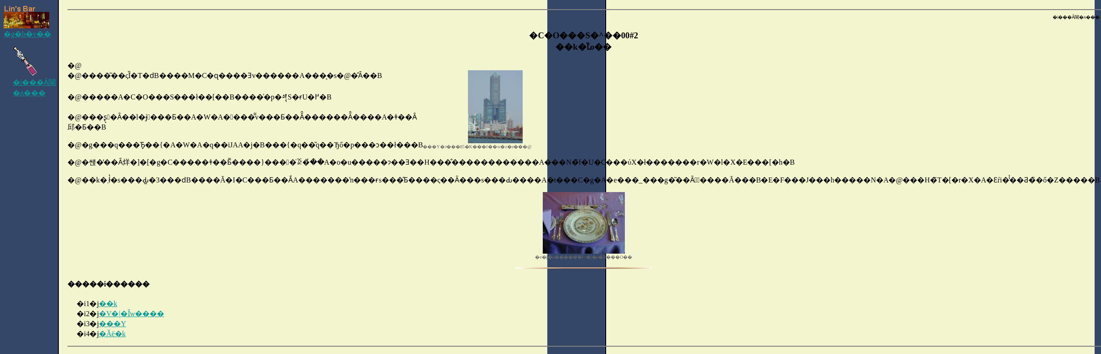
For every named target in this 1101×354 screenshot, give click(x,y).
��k (108, 303)
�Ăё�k (112, 334)
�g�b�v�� (27, 21)
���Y (112, 324)
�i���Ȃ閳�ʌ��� (34, 84)
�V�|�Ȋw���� (131, 314)
